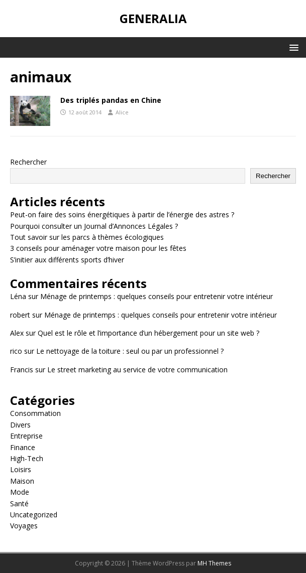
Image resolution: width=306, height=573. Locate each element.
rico (16, 351)
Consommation (35, 413)
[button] (292, 47)
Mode (19, 492)
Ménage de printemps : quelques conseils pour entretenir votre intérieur (156, 296)
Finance (22, 447)
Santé (19, 503)
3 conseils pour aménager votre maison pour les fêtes (98, 248)
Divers (20, 424)
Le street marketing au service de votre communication (137, 369)
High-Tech (26, 458)
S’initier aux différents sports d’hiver (67, 259)
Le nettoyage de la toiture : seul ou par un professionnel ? (130, 351)
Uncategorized (33, 514)
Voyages (24, 525)
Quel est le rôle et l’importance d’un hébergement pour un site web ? (148, 333)
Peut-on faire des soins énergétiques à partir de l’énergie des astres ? (122, 214)
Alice (122, 112)
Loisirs (20, 469)
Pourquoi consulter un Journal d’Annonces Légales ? (94, 226)
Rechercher (28, 162)
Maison (22, 481)
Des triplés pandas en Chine (110, 100)
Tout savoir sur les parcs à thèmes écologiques (87, 237)
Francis (21, 369)
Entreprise (26, 436)
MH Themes (214, 563)
